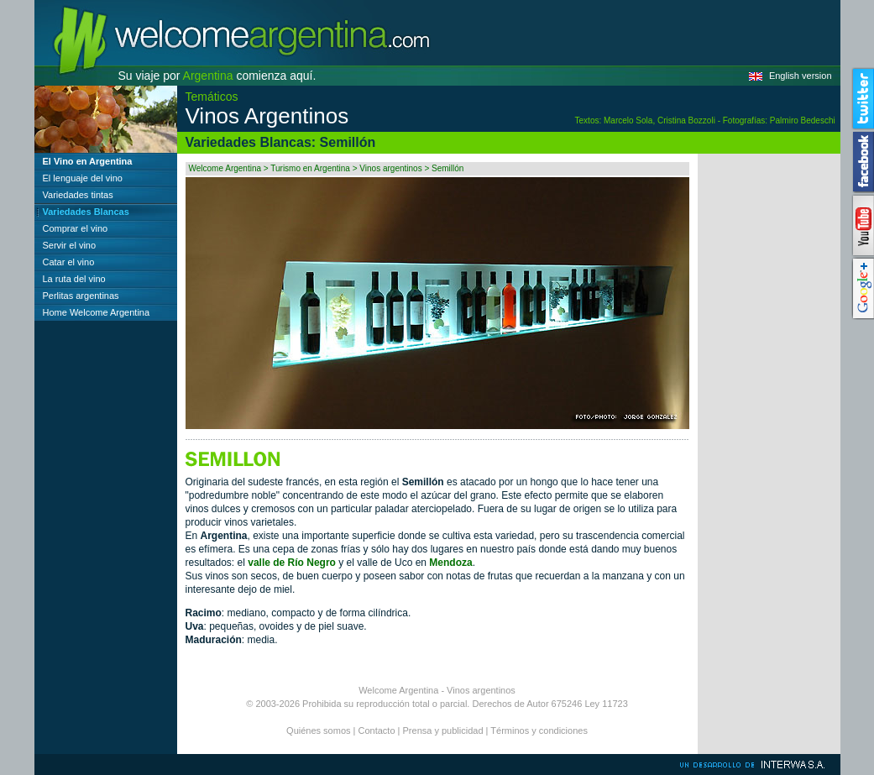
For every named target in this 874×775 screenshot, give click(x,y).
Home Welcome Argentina (96, 312)
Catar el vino (69, 262)
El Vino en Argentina (88, 161)
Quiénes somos (318, 730)
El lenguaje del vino (83, 178)
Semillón (447, 168)
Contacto (376, 730)
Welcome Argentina (225, 168)
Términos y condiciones (539, 730)
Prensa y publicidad (443, 730)
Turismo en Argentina (310, 168)
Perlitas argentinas (81, 296)
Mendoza (450, 562)
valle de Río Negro (292, 562)
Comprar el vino (75, 228)
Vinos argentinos (390, 168)
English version (800, 76)
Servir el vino (70, 245)
